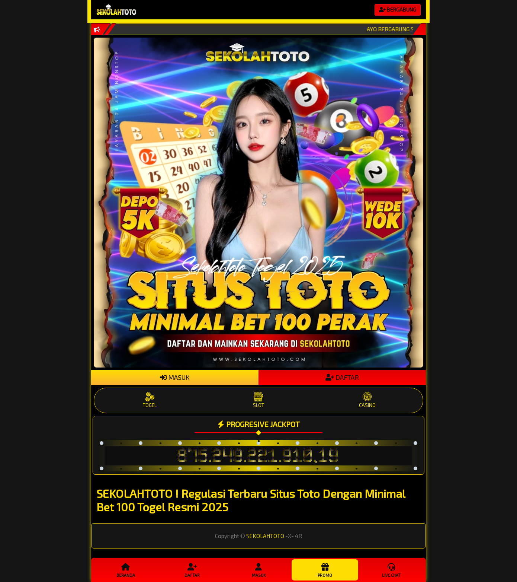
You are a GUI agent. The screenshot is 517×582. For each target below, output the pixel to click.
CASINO (367, 400)
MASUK (175, 377)
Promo (324, 570)
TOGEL (150, 400)
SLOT (258, 400)
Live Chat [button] (391, 570)
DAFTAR (342, 377)
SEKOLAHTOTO (265, 535)
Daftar (191, 570)
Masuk (258, 570)
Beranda (125, 570)
